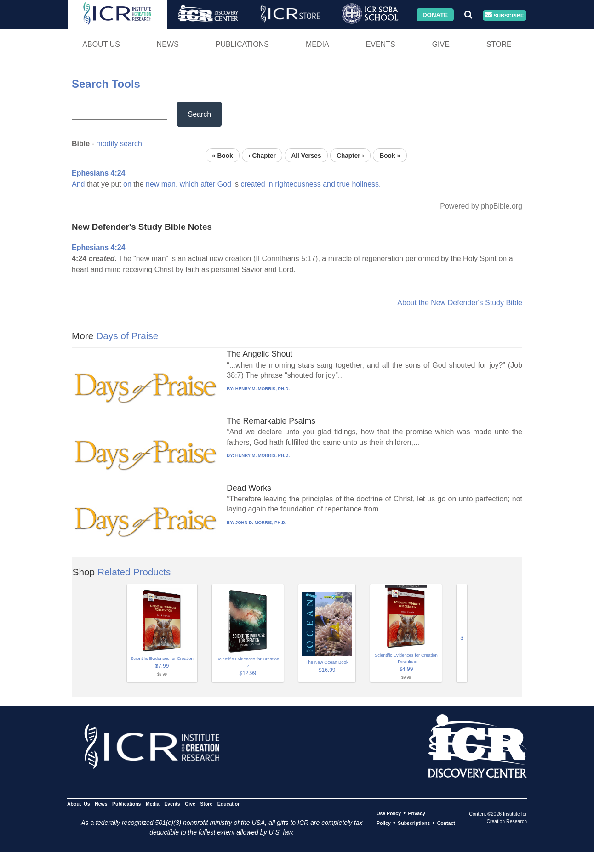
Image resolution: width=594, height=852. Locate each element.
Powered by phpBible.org (481, 206)
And (78, 184)
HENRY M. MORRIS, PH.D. (262, 388)
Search (199, 114)
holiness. (366, 184)
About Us (101, 44)
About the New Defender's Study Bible (459, 303)
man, (169, 184)
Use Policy (389, 813)
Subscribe (504, 15)
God (224, 184)
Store (499, 44)
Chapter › (350, 155)
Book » (389, 155)
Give (441, 44)
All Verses (306, 155)
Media (317, 44)
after (207, 184)
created (252, 184)
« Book (222, 155)
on (127, 184)
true (343, 184)
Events (380, 44)
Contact (446, 823)
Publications (242, 44)
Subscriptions (414, 823)
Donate (435, 14)
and (329, 184)
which (189, 184)
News (168, 44)
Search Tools (106, 84)
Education (229, 804)
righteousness (298, 184)
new (152, 184)
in (270, 184)
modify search (119, 144)
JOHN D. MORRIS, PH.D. (260, 522)
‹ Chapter (262, 155)
